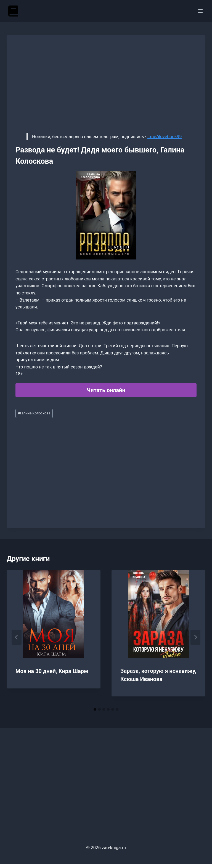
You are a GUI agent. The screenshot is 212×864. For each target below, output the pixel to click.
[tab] (95, 709)
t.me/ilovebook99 (164, 136)
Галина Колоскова (34, 413)
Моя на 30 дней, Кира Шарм (51, 671)
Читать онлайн (106, 390)
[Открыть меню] (200, 11)
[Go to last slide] (17, 637)
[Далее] (195, 637)
